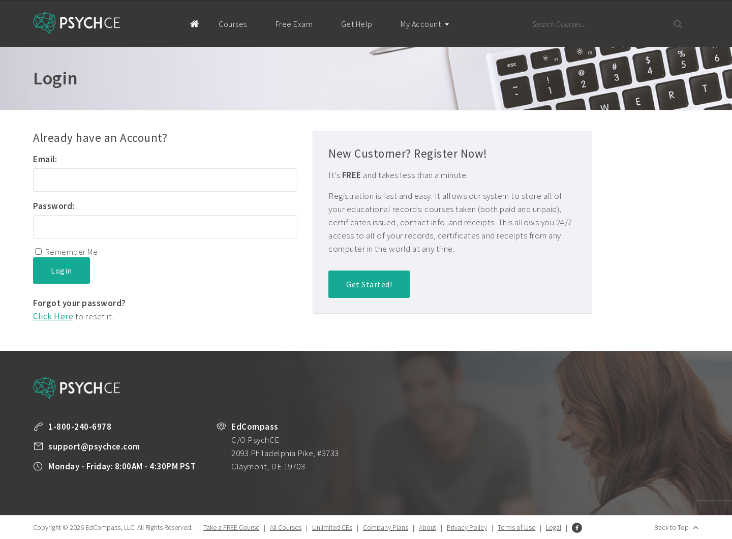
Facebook (577, 528)
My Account (424, 33)
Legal (553, 527)
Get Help (356, 24)
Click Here (53, 316)
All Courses (285, 527)
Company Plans (385, 527)
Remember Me (71, 252)
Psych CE (77, 23)
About (427, 527)
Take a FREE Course (231, 527)
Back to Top (671, 527)
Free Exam (294, 24)
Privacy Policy (467, 527)
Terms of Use (516, 527)
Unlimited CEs (332, 527)
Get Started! (369, 284)
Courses (233, 24)
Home (185, 23)
